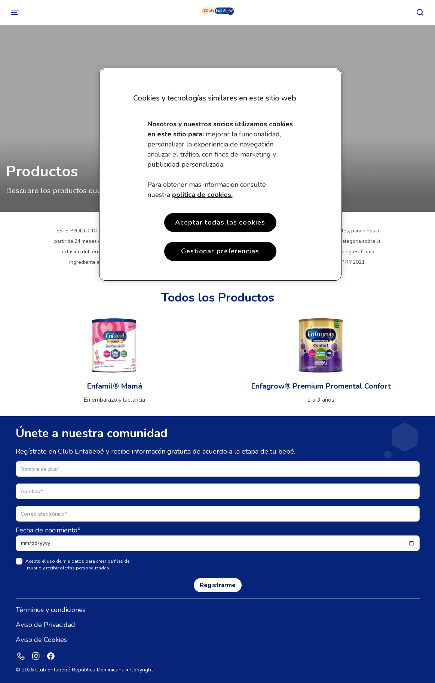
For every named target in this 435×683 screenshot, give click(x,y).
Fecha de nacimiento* (48, 530)
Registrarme (218, 585)
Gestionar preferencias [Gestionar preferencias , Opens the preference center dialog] (220, 251)
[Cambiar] (15, 12)
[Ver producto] (114, 359)
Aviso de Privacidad (45, 624)
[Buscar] (420, 12)
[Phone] (21, 656)
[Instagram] (36, 656)
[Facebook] (51, 656)
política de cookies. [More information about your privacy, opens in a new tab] (202, 194)
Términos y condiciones (51, 609)
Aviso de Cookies (41, 639)
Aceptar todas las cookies (220, 222)
